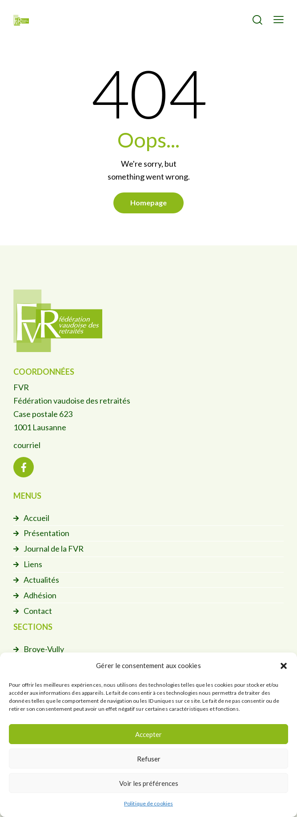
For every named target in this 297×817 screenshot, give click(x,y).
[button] (283, 665)
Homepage (148, 202)
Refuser (149, 759)
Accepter (148, 734)
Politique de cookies (148, 803)
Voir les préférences (148, 783)
